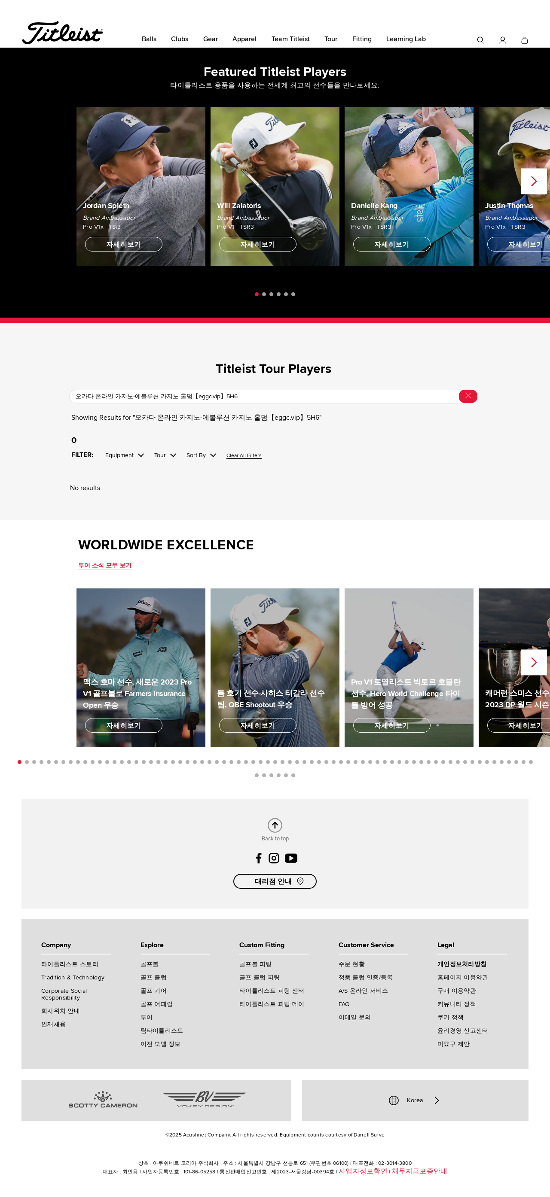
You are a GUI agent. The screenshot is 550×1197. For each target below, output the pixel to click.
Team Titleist (291, 39)
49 (370, 762)
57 (429, 762)
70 (524, 762)
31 (239, 762)
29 (224, 762)
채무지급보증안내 (420, 1171)
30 (231, 762)
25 (195, 762)
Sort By (196, 455)
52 (392, 762)
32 (246, 762)
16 (129, 762)
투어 (147, 1017)
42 (319, 762)
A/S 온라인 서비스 (363, 990)
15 (122, 762)
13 (107, 762)
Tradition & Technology (72, 977)
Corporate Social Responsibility (64, 994)
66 (494, 762)
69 (516, 762)
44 (334, 762)
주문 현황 (352, 964)
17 (136, 762)
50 (377, 762)
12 (100, 762)
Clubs (179, 39)
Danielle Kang (374, 205)
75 (279, 775)
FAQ (344, 1004)
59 (443, 762)
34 (261, 762)
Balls (149, 39)
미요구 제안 (453, 1044)
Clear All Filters (244, 456)
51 (385, 762)
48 (363, 762)
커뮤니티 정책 (456, 1004)
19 (151, 762)
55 (414, 762)
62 (465, 762)
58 (436, 762)
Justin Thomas (509, 205)
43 (326, 762)
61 (458, 762)
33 (253, 762)
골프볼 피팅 (255, 964)
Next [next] (534, 181)
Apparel (244, 39)
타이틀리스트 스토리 (69, 964)
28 (217, 762)
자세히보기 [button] (123, 244)
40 (304, 762)
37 (282, 762)
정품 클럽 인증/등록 (366, 977)
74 (271, 775)
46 (348, 762)
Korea (415, 1100)
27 (209, 762)
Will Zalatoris (239, 205)
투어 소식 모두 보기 (104, 565)
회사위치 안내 (60, 1011)
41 (312, 762)
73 (264, 775)
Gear (210, 39)
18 (144, 762)
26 (202, 762)
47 (356, 762)
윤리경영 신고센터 (463, 1030)
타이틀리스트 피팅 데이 (271, 1004)
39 (297, 762)
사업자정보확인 (363, 1171)
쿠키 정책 (450, 1017)
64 (480, 762)
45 (341, 762)
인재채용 (53, 1024)
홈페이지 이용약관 (463, 977)
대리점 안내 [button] (280, 881)
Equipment (119, 455)
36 (275, 762)
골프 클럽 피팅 (259, 977)
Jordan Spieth (106, 205)
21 (166, 762)
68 (509, 762)
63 (472, 762)
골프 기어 (154, 990)
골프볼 (150, 964)
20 (158, 762)
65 (487, 762)
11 (93, 762)
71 (531, 762)
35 (268, 762)
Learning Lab (406, 39)
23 (180, 762)
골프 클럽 (154, 977)
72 (257, 775)
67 (502, 762)
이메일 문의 (355, 1017)
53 (399, 762)
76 (286, 775)
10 (85, 762)
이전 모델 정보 (161, 1044)
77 (293, 775)
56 (421, 762)
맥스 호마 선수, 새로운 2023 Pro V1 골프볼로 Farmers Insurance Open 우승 (137, 693)
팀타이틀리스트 (162, 1030)
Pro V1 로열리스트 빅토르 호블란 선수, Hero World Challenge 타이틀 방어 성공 (405, 693)
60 (450, 762)
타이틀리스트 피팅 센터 (271, 990)
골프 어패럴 (157, 1004)
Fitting (362, 39)
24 (187, 762)
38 (290, 762)
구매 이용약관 (456, 990)
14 (114, 762)
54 (407, 762)
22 (173, 762)
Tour (330, 39)
